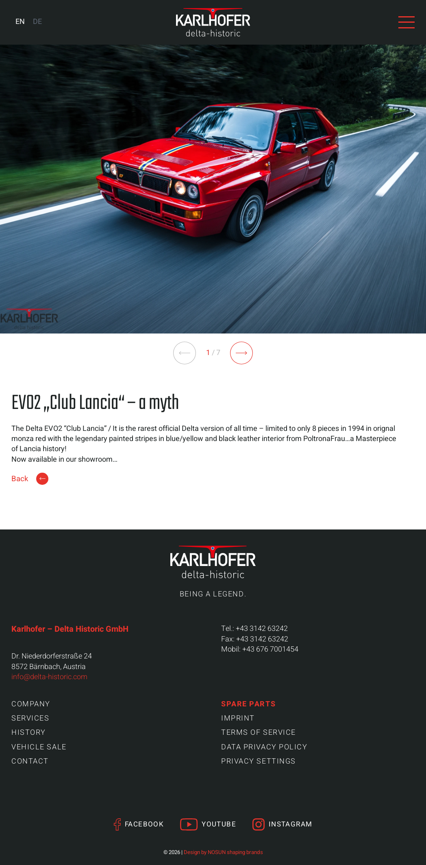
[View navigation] (406, 22)
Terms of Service (258, 732)
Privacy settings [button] (258, 761)
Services (30, 718)
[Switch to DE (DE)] (37, 22)
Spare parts (248, 704)
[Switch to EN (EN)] (20, 22)
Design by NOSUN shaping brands (223, 852)
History (28, 732)
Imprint (238, 718)
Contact (30, 761)
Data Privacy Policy (264, 747)
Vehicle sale (39, 747)
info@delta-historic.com (49, 676)
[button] (241, 353)
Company (30, 704)
